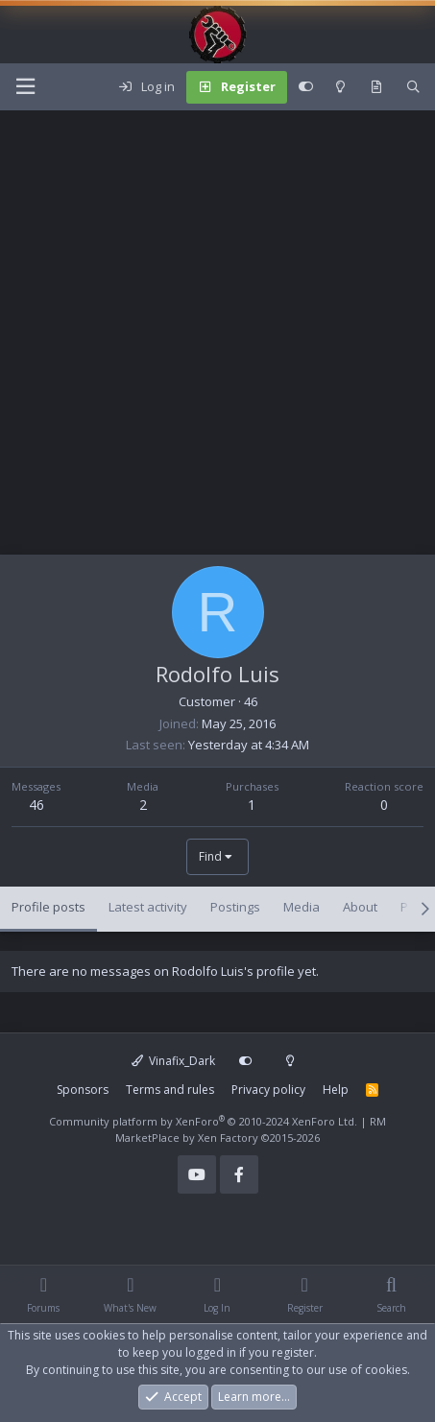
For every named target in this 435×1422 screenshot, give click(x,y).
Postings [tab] (235, 906)
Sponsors (83, 1089)
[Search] (413, 87)
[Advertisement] (217, 337)
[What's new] (376, 87)
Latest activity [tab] (148, 906)
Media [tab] (301, 906)
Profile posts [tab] (48, 906)
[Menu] (25, 86)
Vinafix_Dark (174, 1061)
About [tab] (360, 906)
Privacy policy (268, 1089)
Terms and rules (170, 1089)
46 (36, 804)
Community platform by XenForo (203, 1121)
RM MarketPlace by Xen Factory (250, 1129)
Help (336, 1089)
